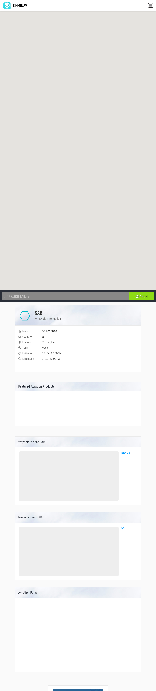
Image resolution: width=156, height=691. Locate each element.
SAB (123, 528)
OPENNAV (15, 5)
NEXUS (125, 452)
